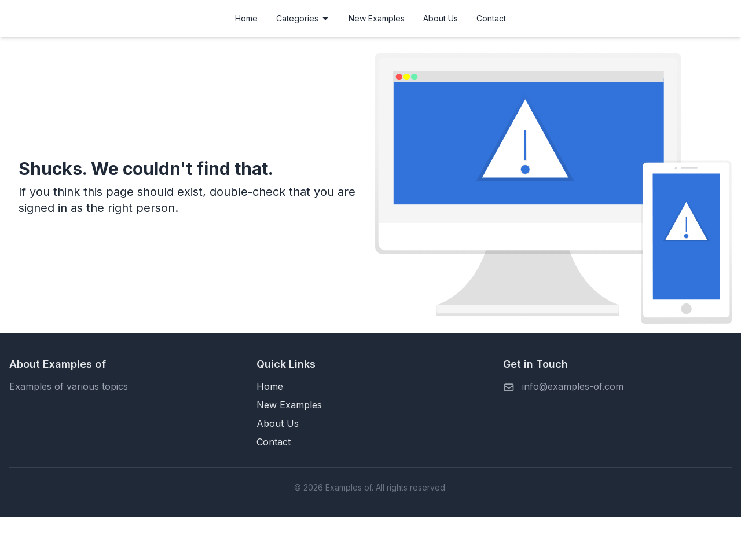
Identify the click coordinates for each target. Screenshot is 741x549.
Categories (303, 18)
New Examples (377, 18)
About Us (440, 18)
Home (246, 18)
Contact (491, 18)
